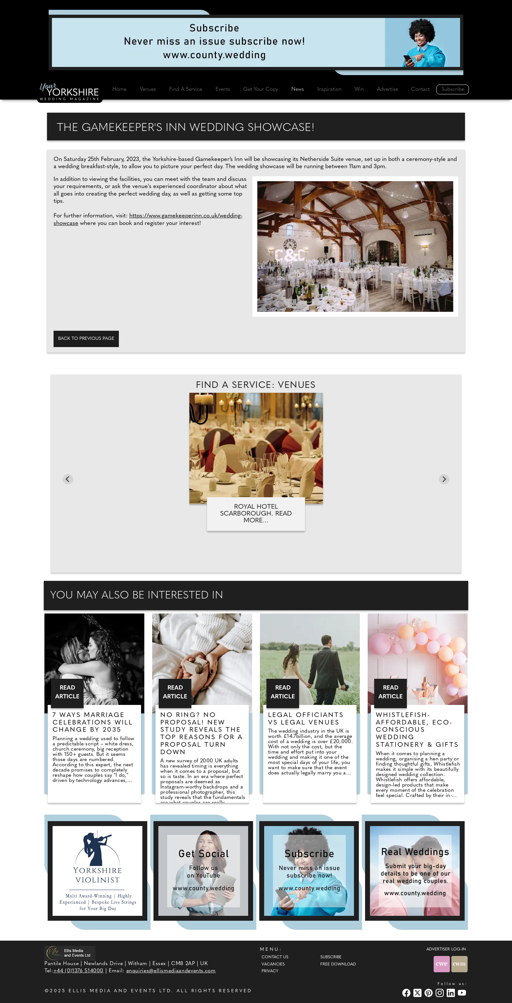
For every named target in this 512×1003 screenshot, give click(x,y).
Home (119, 89)
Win (359, 89)
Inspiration (329, 89)
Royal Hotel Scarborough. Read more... (256, 514)
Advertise (387, 89)
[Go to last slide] (68, 479)
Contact (420, 89)
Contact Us (275, 957)
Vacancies (273, 964)
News (297, 89)
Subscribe (452, 89)
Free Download (338, 964)
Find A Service (185, 89)
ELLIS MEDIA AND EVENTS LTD (120, 991)
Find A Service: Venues (256, 385)
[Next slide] (444, 479)
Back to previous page (86, 338)
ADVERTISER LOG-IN (446, 949)
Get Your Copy (260, 89)
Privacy (270, 971)
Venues (148, 89)
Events (223, 89)
